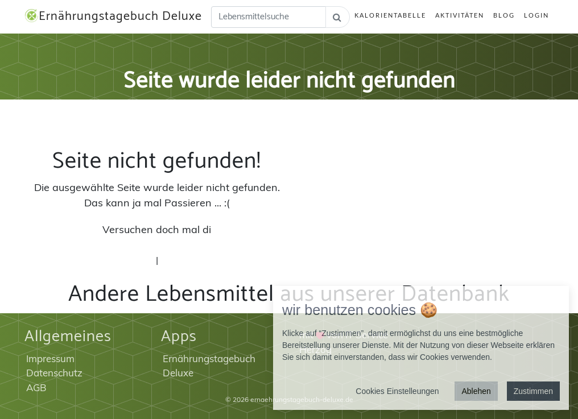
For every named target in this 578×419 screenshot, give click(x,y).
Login (536, 15)
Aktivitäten (459, 15)
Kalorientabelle (390, 15)
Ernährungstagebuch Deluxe (113, 16)
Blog (504, 15)
